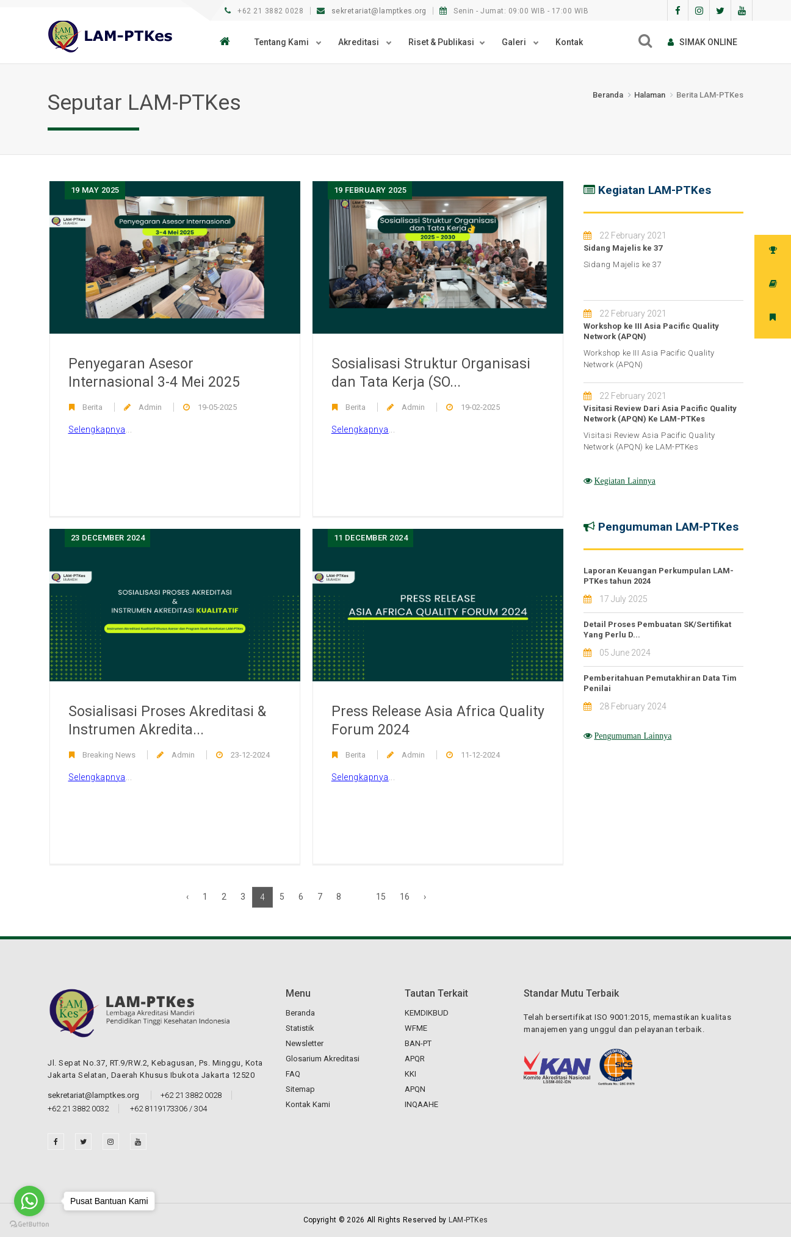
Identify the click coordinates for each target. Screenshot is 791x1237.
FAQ (293, 1073)
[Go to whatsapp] (29, 1201)
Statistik (300, 1028)
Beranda (608, 94)
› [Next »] (425, 897)
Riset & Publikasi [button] (441, 42)
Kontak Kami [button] (308, 1104)
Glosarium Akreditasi (322, 1058)
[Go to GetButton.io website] (29, 1224)
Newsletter (304, 1043)
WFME (416, 1028)
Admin (150, 407)
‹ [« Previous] (187, 897)
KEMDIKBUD (427, 1012)
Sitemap (300, 1089)
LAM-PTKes (468, 1220)
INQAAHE (421, 1104)
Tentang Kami (283, 42)
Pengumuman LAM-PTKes (668, 527)
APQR (415, 1058)
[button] (228, 42)
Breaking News (108, 754)
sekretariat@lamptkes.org (373, 11)
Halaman (649, 94)
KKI (410, 1073)
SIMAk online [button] (702, 42)
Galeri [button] (515, 42)
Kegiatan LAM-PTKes (654, 190)
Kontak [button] (569, 42)
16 (405, 897)
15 (381, 897)
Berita (92, 407)
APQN (415, 1089)
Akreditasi (359, 42)
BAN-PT (418, 1043)
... (100, 429)
